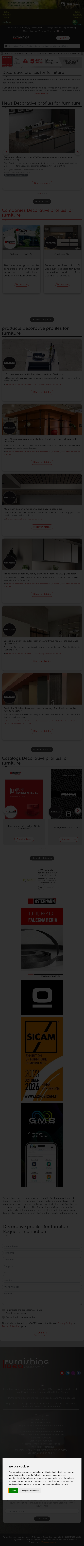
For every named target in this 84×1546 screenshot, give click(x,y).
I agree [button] (13, 1491)
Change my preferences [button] (30, 1491)
